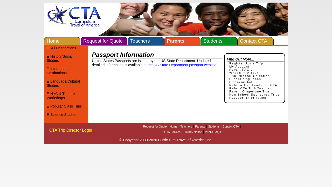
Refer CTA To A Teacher (250, 88)
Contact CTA (231, 126)
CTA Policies (172, 131)
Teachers (186, 126)
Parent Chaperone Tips (249, 91)
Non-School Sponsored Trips (254, 94)
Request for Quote (155, 126)
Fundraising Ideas (245, 79)
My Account (239, 66)
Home (173, 126)
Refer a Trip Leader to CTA (253, 85)
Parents (200, 126)
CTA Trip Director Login (70, 130)
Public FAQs (213, 131)
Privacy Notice (192, 131)
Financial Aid (240, 82)
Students (213, 126)
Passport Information (247, 97)
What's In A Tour (243, 72)
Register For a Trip (246, 63)
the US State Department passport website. (182, 65)
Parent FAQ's (241, 69)
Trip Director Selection (249, 75)
